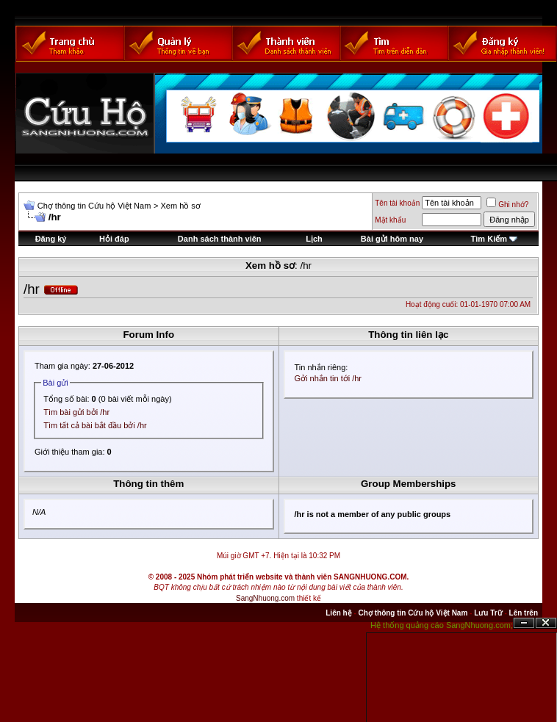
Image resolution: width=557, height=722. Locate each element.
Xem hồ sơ (180, 205)
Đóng (546, 623)
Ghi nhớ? (507, 205)
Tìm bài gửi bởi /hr (76, 412)
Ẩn (524, 623)
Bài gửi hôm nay (392, 238)
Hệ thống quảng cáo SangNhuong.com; (441, 625)
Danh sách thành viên (220, 238)
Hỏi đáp (114, 238)
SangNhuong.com (265, 598)
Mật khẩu (390, 220)
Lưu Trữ (488, 613)
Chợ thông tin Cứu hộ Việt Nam (94, 205)
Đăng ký (51, 238)
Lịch (314, 238)
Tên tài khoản (397, 203)
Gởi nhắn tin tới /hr (328, 378)
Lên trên (523, 613)
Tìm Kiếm (489, 238)
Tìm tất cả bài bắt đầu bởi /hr (94, 425)
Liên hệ (338, 613)
